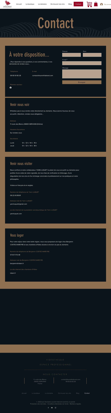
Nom (84, 51)
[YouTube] (52, 408)
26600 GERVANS (40, 381)
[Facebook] (10, 87)
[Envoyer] (81, 82)
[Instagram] (55, 408)
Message (65, 68)
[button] (96, 4)
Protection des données (38, 404)
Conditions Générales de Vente (58, 404)
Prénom (65, 51)
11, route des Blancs (39, 379)
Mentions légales (75, 404)
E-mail (64, 59)
